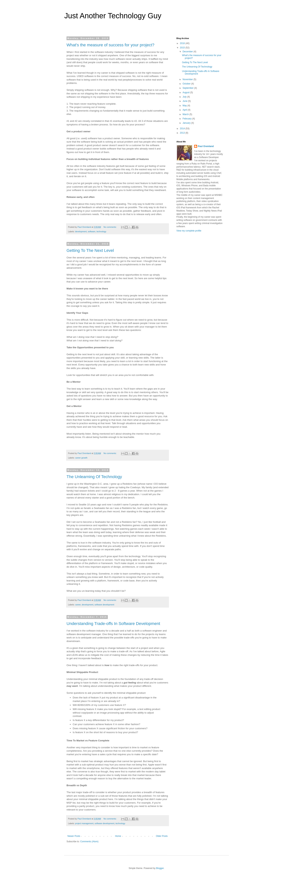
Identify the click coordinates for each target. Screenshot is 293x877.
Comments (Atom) (89, 841)
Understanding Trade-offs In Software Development (113, 623)
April (185, 110)
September (188, 88)
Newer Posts (73, 836)
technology (101, 231)
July (185, 96)
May (185, 105)
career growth (81, 458)
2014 (183, 128)
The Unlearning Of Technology (94, 476)
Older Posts (162, 836)
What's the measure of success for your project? (110, 45)
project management (84, 823)
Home (118, 836)
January (187, 123)
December (188, 51)
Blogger (160, 868)
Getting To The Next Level (90, 250)
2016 (183, 43)
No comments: (110, 227)
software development (104, 604)
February (187, 118)
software (91, 231)
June (185, 101)
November (188, 79)
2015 (183, 47)
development (81, 231)
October (187, 83)
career (78, 604)
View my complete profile (188, 230)
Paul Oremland (206, 146)
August (186, 92)
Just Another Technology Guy (112, 16)
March (186, 114)
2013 (183, 133)
